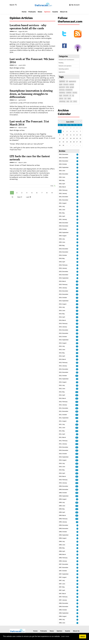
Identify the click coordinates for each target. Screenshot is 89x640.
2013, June (62, 349)
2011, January (63, 444)
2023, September (64, 167)
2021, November (63, 200)
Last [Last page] (27, 197)
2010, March (62, 476)
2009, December (63, 486)
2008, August (62, 538)
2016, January (63, 268)
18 (77, 284)
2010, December (63, 447)
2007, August (62, 577)
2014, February (63, 323)
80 (77, 388)
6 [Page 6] (36, 193)
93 (77, 499)
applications (72, 81)
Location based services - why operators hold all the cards (28, 27)
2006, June (62, 623)
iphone (61, 98)
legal (60, 95)
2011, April (62, 434)
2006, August (62, 616)
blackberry (62, 92)
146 (77, 489)
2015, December (63, 271)
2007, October (63, 570)
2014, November (63, 294)
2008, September (64, 535)
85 (77, 327)
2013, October (63, 336)
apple (60, 84)
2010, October (63, 453)
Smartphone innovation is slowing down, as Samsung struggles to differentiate (31, 93)
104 (77, 476)
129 (77, 405)
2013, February (63, 362)
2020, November (63, 226)
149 (77, 492)
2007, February (63, 596)
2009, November (63, 489)
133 (77, 392)
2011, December (63, 408)
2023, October (63, 164)
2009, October (63, 492)
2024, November (63, 154)
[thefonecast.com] (43, 4)
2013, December (63, 330)
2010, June (62, 466)
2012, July (62, 385)
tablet (69, 98)
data (68, 101)
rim (71, 101)
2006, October (63, 610)
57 (77, 343)
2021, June (62, 209)
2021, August (62, 203)
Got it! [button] (82, 636)
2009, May (62, 509)
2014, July (62, 307)
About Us (63, 12)
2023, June (62, 170)
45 (77, 294)
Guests (55, 12)
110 (77, 398)
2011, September (64, 418)
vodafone (68, 92)
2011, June (62, 427)
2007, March (62, 593)
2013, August (62, 343)
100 (77, 395)
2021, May (62, 213)
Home (24, 12)
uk (67, 81)
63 (77, 320)
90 (77, 421)
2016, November (63, 252)
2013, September (64, 340)
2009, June (62, 505)
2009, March (62, 515)
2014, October (63, 297)
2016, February (63, 265)
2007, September (64, 574)
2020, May (62, 245)
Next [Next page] (19, 197)
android (71, 84)
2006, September (64, 613)
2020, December (63, 222)
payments (62, 87)
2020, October (63, 229)
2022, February (63, 190)
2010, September (64, 457)
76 (77, 340)
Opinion (47, 12)
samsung (62, 90)
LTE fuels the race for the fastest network (30, 158)
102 (77, 375)
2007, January (63, 600)
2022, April (62, 183)
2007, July (62, 580)
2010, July (62, 463)
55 (77, 317)
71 (77, 336)
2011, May (62, 431)
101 (77, 437)
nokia (67, 87)
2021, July (62, 206)
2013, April (62, 356)
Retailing (61, 62)
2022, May (62, 180)
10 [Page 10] (12, 197)
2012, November (63, 372)
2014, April (62, 317)
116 (77, 444)
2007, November (63, 567)
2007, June (62, 584)
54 (77, 297)
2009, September (64, 496)
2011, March (62, 437)
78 (77, 323)
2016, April (62, 261)
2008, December (63, 525)
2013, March (62, 359)
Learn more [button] (65, 636)
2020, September (64, 232)
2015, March (62, 281)
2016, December (63, 248)
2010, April (62, 473)
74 (77, 356)
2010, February (63, 479)
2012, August (62, 382)
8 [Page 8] (46, 193)
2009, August (62, 499)
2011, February (63, 440)
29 (77, 522)
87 (77, 372)
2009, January (63, 522)
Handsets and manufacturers (66, 59)
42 (77, 300)
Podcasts (32, 12)
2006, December (63, 603)
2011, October (63, 414)
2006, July (62, 619)
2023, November (63, 161)
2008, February (63, 557)
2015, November (63, 274)
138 (77, 440)
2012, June (62, 388)
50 (77, 310)
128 (77, 466)
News (40, 12)
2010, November (63, 450)
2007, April (62, 590)
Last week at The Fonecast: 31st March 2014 (29, 123)
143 (77, 483)
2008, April (62, 551)
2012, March (62, 398)
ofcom (75, 101)
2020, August (62, 235)
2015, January (63, 288)
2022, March (62, 187)
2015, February (63, 284)
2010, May (62, 470)
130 (77, 414)
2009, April (62, 512)
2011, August (62, 421)
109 (77, 411)
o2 (70, 95)
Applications (62, 72)
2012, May (62, 392)
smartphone (68, 90)
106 (77, 408)
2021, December (63, 196)
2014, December (63, 291)
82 (77, 434)
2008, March (62, 554)
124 (77, 424)
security (75, 92)
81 (77, 369)
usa (65, 98)
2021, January (63, 219)
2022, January (63, 193)
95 (77, 366)
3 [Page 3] (21, 193)
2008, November (63, 528)
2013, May (62, 353)
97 (77, 362)
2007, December (63, 564)
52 (77, 313)
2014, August (62, 304)
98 (77, 379)
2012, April (62, 395)
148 (77, 496)
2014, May (62, 313)
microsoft (65, 95)
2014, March (62, 320)
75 (77, 346)
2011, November (63, 411)
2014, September (64, 300)
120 (77, 427)
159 (77, 502)
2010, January (63, 483)
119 (77, 418)
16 (77, 281)
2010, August (62, 460)
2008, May (62, 548)
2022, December (63, 174)
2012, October (63, 375)
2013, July (62, 346)
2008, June (62, 544)
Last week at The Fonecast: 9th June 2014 (32, 60)
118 (77, 447)
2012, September (64, 379)
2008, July (62, 541)
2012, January (63, 405)
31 (77, 304)
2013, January (63, 366)
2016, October (63, 255)
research (65, 84)
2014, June (62, 310)
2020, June (62, 242)
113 (77, 401)
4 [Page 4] (26, 193)
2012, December (63, 369)
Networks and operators (65, 66)
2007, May (62, 587)
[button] (13, 5)
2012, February (63, 401)
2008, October (63, 531)
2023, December (63, 157)
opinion (62, 81)
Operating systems (64, 69)
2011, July (62, 424)
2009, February (63, 518)
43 (77, 307)
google (72, 87)
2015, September (64, 278)
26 (77, 288)
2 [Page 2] (16, 193)
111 (77, 460)
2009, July (62, 502)
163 (77, 515)
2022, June (62, 177)
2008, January (63, 561)
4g (73, 95)
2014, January (63, 327)
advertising (62, 101)
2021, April (62, 216)
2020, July (62, 239)
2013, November (63, 333)
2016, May (62, 258)
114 (77, 470)
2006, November (63, 606)
